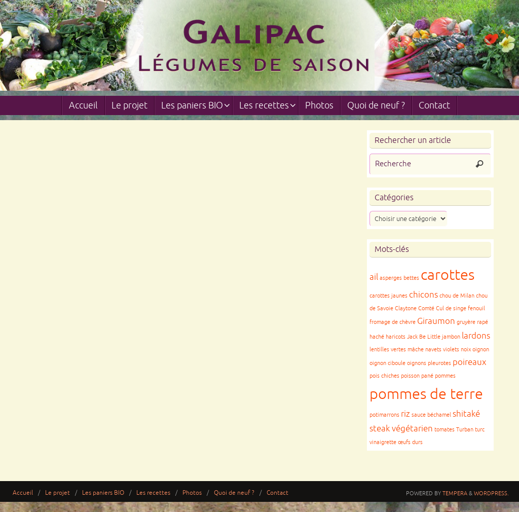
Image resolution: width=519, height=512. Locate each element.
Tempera (454, 493)
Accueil (23, 493)
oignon (480, 349)
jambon (451, 337)
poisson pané (417, 376)
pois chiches (384, 376)
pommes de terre (426, 394)
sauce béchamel (431, 415)
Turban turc (470, 429)
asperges (391, 278)
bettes (411, 278)
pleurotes (439, 363)
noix (466, 349)
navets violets (442, 349)
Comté (426, 308)
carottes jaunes (388, 295)
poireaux (469, 362)
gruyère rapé (472, 322)
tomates (444, 429)
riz (405, 414)
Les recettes (153, 493)
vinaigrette (382, 442)
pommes (445, 376)
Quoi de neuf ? (234, 493)
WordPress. (491, 493)
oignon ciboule (387, 363)
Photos (192, 493)
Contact (277, 493)
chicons (423, 294)
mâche (415, 349)
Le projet (57, 493)
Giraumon (436, 321)
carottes (447, 275)
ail (373, 277)
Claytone (406, 308)
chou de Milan (456, 295)
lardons (476, 336)
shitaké (466, 414)
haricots (395, 337)
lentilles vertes (387, 349)
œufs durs (410, 442)
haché (376, 337)
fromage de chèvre (392, 322)
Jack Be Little (423, 337)
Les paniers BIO (103, 493)
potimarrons (384, 415)
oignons (416, 363)
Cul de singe (451, 308)
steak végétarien (401, 428)
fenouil (476, 308)
